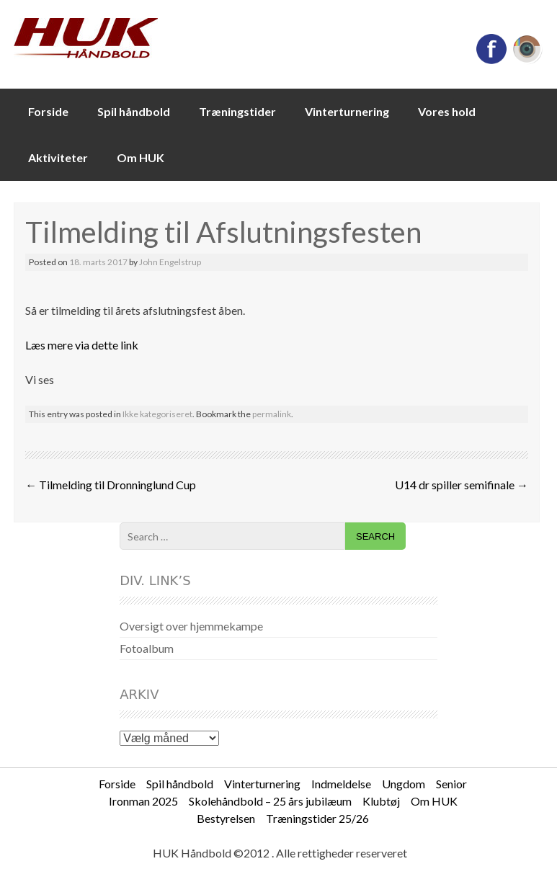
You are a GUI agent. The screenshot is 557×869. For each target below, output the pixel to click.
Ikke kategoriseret (157, 414)
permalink (271, 414)
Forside (48, 111)
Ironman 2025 (143, 801)
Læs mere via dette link (81, 345)
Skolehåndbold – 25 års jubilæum (270, 801)
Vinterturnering (347, 111)
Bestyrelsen (226, 818)
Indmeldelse (341, 783)
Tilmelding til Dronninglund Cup (110, 484)
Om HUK (140, 157)
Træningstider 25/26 (317, 818)
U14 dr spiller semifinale (461, 484)
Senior (451, 783)
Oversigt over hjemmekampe (191, 626)
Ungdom (403, 783)
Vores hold (447, 111)
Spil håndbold (133, 111)
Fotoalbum (147, 648)
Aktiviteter (58, 157)
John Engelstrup (170, 262)
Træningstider (237, 111)
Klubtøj (381, 801)
